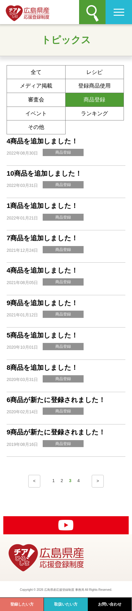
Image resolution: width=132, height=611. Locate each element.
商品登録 (94, 100)
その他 (36, 127)
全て (36, 72)
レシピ (94, 72)
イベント (36, 113)
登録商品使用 (94, 86)
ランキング (94, 113)
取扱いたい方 (66, 604)
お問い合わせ (109, 604)
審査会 (36, 100)
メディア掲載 (36, 86)
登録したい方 (22, 604)
